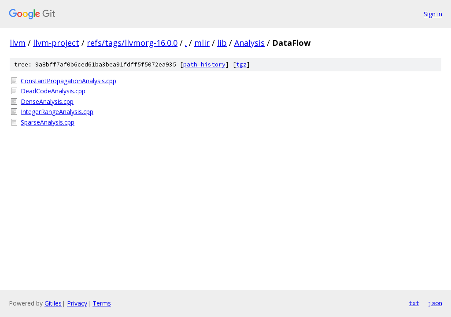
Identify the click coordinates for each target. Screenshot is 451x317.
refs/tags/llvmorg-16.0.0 (132, 42)
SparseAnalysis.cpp (47, 122)
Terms (101, 303)
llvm (18, 42)
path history (204, 64)
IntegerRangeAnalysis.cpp (57, 111)
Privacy (77, 303)
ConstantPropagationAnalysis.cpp (68, 81)
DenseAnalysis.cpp (47, 101)
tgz (241, 64)
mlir (202, 42)
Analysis (249, 42)
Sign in (433, 14)
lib (222, 42)
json (435, 303)
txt (414, 303)
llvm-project (56, 42)
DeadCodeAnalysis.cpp (53, 91)
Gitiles (53, 303)
